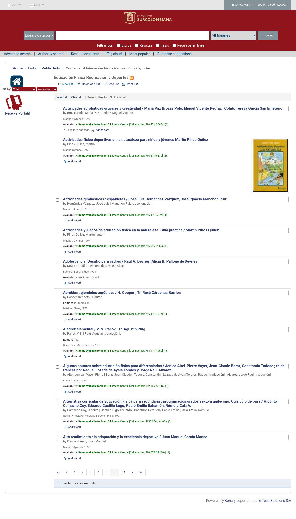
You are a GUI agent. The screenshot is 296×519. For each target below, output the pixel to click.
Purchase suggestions (174, 54)
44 (123, 472)
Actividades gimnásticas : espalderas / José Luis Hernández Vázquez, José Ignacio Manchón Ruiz (145, 199)
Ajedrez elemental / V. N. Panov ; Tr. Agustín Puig (104, 329)
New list (67, 84)
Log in (62, 483)
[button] (14, 5)
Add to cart (102, 130)
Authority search (50, 54)
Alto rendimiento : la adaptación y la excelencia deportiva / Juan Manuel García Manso (135, 437)
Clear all (76, 97)
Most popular (139, 54)
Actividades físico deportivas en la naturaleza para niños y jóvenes (135, 140)
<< (58, 472)
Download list (91, 84)
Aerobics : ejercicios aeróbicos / (122, 292)
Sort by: (6, 89)
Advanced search (17, 54)
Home (18, 68)
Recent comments (85, 54)
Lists (32, 68)
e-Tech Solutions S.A (275, 501)
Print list (132, 84)
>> (140, 472)
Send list (113, 84)
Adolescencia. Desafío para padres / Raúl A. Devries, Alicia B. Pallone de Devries (130, 261)
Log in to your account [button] (273, 4)
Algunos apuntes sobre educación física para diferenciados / (174, 368)
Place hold (120, 97)
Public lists (51, 68)
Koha (229, 501)
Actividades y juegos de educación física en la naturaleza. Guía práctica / (141, 230)
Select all (62, 97)
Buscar (267, 35)
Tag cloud (114, 54)
